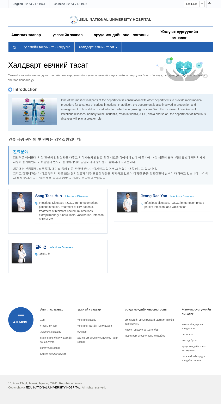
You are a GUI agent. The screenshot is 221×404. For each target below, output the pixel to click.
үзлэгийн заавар (68, 35)
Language (191, 3)
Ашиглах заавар (26, 35)
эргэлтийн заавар (50, 347)
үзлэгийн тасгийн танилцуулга (47, 47)
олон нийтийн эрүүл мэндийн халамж (193, 358)
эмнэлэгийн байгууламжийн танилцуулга (56, 339)
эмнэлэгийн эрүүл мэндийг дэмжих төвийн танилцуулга (149, 321)
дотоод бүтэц (189, 340)
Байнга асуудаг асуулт (53, 353)
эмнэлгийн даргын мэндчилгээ (192, 326)
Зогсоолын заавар (50, 331)
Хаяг (43, 319)
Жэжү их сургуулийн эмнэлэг (179, 35)
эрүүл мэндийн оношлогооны (121, 35)
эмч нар (82, 331)
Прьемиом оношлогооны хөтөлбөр (145, 335)
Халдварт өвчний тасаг (98, 47)
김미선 (41, 247)
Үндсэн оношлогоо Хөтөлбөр (142, 329)
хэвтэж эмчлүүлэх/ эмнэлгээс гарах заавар (98, 339)
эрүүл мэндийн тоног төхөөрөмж (194, 348)
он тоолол (188, 334)
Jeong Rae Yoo (154, 196)
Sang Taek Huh (49, 196)
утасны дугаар (48, 325)
